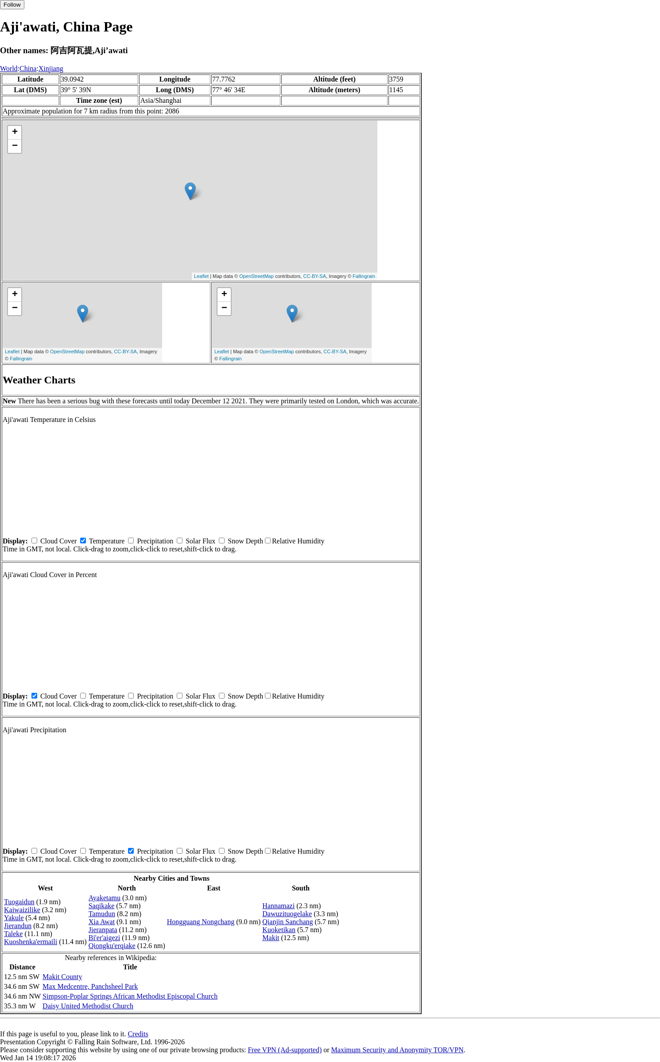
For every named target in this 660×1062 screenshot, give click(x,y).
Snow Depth (245, 541)
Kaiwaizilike (22, 910)
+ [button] (15, 132)
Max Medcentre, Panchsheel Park (90, 986)
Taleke (13, 933)
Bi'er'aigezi (104, 937)
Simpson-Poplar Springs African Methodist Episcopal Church (130, 996)
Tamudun (102, 914)
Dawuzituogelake (287, 914)
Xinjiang (51, 68)
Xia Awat (102, 921)
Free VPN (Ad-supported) (285, 1050)
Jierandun (17, 925)
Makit (270, 937)
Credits (138, 1034)
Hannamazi (278, 906)
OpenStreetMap (256, 276)
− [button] (15, 146)
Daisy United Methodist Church (88, 1006)
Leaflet (201, 276)
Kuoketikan (278, 929)
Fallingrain (364, 276)
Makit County (62, 976)
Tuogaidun (19, 902)
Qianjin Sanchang (287, 921)
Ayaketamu (104, 898)
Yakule (14, 917)
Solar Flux (200, 541)
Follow (12, 4)
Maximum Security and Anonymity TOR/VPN (397, 1050)
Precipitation (155, 541)
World (9, 68)
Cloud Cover (58, 541)
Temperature (107, 541)
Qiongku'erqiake (112, 945)
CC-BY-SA (314, 276)
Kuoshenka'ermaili (30, 941)
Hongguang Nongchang (200, 921)
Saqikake (102, 906)
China (27, 68)
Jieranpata (103, 929)
